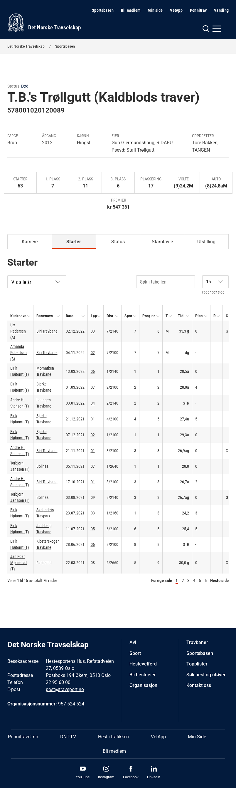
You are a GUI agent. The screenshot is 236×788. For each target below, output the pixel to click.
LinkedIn (153, 777)
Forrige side (161, 580)
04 (93, 403)
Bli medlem (131, 10)
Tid (180, 315)
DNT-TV (68, 737)
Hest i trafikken (113, 737)
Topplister (197, 664)
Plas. (199, 315)
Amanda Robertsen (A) (18, 352)
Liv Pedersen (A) (18, 331)
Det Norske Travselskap (26, 46)
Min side (155, 10)
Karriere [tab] (30, 241)
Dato (69, 315)
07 (93, 387)
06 (93, 371)
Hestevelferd (143, 664)
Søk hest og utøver (206, 675)
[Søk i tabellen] (165, 281)
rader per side (215, 284)
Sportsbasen (103, 10)
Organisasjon (143, 685)
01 (93, 419)
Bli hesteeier (142, 675)
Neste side (219, 580)
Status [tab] (118, 241)
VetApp (176, 10)
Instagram (106, 777)
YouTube (83, 777)
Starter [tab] (73, 241)
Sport (135, 653)
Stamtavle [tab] (162, 241)
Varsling (221, 10)
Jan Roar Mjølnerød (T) (18, 562)
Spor (128, 315)
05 (93, 529)
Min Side (197, 737)
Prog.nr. (149, 315)
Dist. (110, 315)
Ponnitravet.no (23, 737)
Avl (132, 642)
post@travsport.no (65, 689)
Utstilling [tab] (206, 241)
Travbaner (197, 642)
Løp (94, 315)
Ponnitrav (198, 10)
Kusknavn (18, 315)
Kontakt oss (198, 685)
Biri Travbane (47, 331)
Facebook (131, 777)
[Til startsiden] (44, 23)
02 (93, 352)
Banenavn (44, 315)
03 (93, 331)
